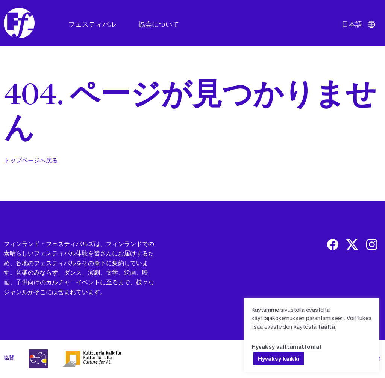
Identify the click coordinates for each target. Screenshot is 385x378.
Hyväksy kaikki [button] (278, 358)
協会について (158, 24)
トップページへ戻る (31, 160)
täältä (326, 326)
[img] (332, 244)
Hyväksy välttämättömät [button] (287, 346)
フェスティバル (92, 24)
